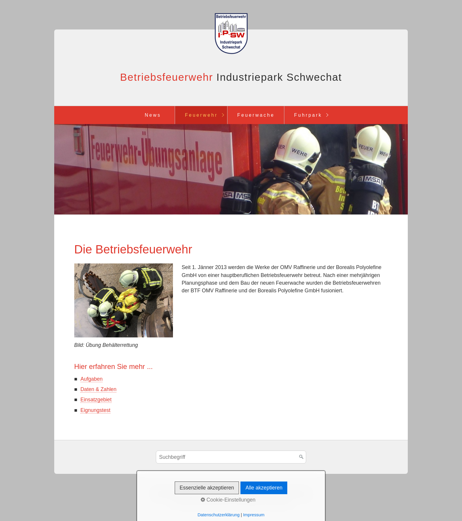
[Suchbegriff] (231, 457)
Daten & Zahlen (98, 389)
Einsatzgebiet (96, 400)
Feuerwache (256, 115)
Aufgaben (91, 379)
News (153, 115)
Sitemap (243, 493)
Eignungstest (95, 410)
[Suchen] (301, 457)
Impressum (216, 493)
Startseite (166, 493)
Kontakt (190, 493)
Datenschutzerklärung (282, 493)
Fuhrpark (308, 115)
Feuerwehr (201, 115)
